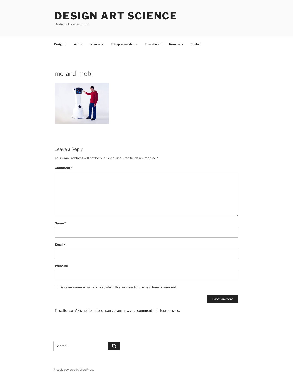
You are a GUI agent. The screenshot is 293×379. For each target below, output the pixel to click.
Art (78, 44)
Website (61, 266)
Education (153, 44)
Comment (64, 168)
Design (60, 44)
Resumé (176, 44)
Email (60, 245)
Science (96, 44)
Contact (196, 44)
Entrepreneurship (124, 44)
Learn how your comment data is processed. (146, 311)
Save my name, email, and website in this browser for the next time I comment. (118, 287)
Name (60, 223)
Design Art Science (116, 16)
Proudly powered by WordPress (73, 369)
